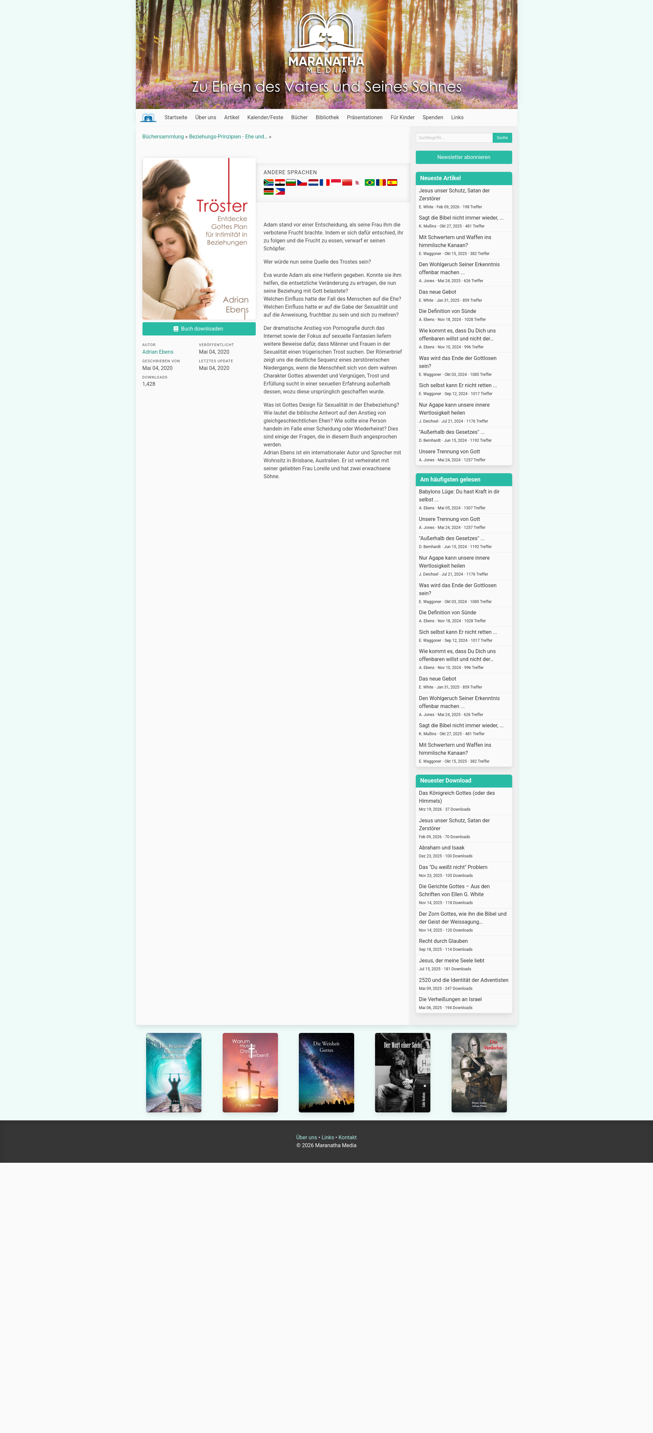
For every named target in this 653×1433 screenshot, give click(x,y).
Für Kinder (403, 117)
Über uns (205, 117)
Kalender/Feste (265, 117)
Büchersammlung (163, 136)
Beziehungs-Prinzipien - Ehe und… (228, 136)
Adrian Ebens (158, 352)
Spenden (433, 117)
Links (457, 117)
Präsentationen (365, 117)
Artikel (232, 117)
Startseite (176, 117)
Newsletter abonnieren (463, 157)
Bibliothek (327, 117)
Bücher (299, 117)
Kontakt (348, 1137)
